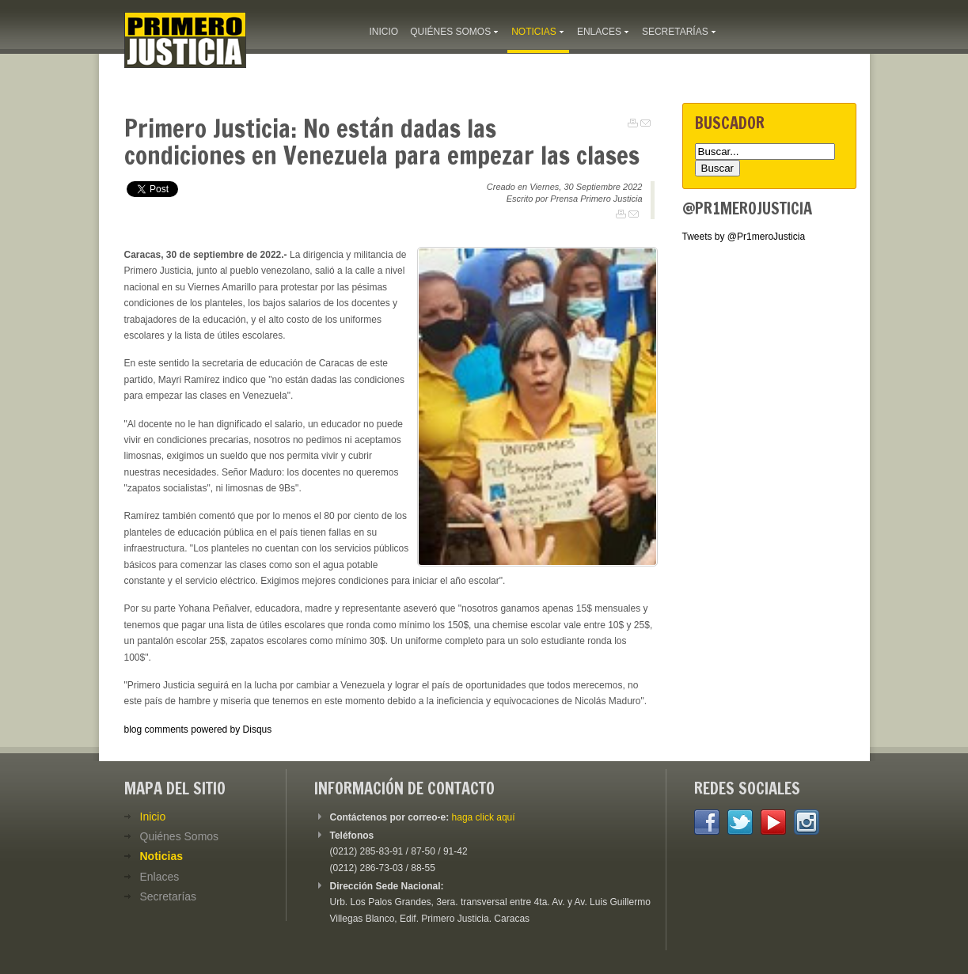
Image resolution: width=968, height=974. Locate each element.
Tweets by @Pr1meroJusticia (744, 236)
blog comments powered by (198, 729)
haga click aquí (483, 817)
